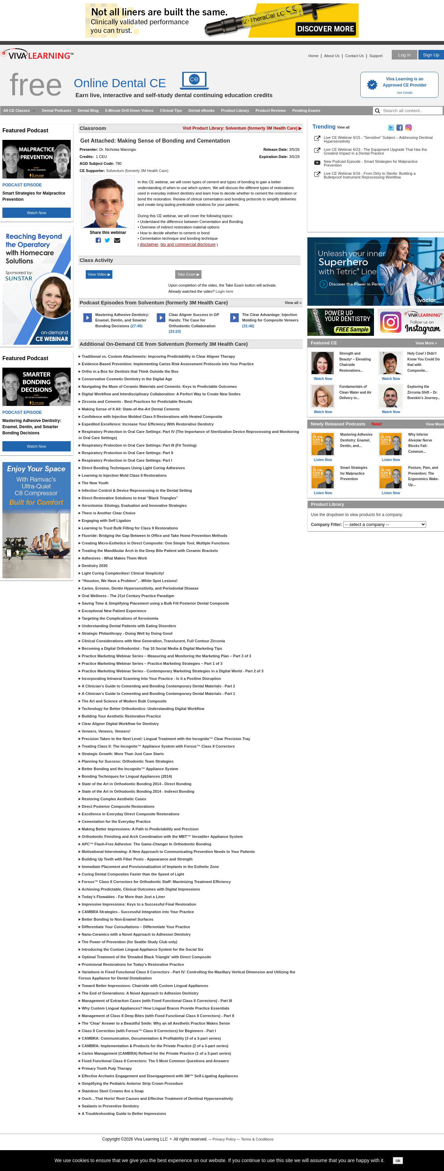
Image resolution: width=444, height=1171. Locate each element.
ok (398, 1160)
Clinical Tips (171, 110)
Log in (404, 54)
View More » (426, 343)
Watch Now (36, 213)
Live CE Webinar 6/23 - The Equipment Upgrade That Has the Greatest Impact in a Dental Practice (375, 151)
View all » (293, 303)
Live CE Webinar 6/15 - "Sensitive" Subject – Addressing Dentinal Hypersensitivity (378, 139)
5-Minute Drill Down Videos (129, 110)
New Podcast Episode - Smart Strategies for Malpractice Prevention (371, 163)
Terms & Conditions (257, 1139)
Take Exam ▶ (188, 274)
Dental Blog (88, 110)
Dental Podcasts (56, 110)
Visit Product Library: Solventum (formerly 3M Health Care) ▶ (242, 128)
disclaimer (149, 244)
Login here (224, 291)
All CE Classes (16, 110)
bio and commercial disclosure (188, 244)
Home (313, 56)
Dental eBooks (201, 110)
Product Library (235, 110)
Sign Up (431, 54)
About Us (331, 56)
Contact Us (354, 56)
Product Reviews (270, 110)
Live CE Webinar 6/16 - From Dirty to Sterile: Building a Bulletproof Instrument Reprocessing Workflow (370, 175)
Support (376, 56)
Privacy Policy (224, 1139)
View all (343, 127)
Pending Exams (306, 110)
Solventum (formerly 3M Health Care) (137, 171)
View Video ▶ (99, 274)
